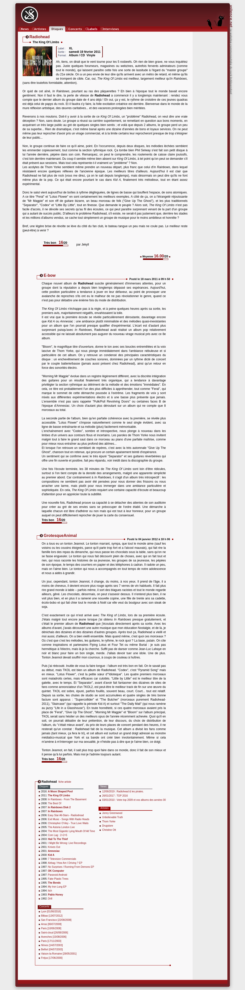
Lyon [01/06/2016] (51, 911)
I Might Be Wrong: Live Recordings (67, 843)
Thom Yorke (108, 821)
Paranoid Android (57, 874)
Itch (50, 890)
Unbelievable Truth (112, 817)
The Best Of (54, 803)
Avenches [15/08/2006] (54, 936)
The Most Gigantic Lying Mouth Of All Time (71, 831)
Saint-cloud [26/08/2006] (54, 932)
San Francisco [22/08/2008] (56, 920)
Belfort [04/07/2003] (52, 949)
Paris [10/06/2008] (51, 928)
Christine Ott (109, 830)
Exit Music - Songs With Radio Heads (68, 819)
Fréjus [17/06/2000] (52, 958)
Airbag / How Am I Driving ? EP (65, 863)
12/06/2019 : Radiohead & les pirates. (122, 791)
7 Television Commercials (62, 859)
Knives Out (54, 847)
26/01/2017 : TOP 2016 (115, 795)
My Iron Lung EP (57, 886)
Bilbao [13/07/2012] (52, 915)
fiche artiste (65, 781)
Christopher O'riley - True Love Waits (68, 823)
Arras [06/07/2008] (51, 924)
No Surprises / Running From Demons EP (71, 867)
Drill (50, 898)
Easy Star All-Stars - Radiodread (66, 815)
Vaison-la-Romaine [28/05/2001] (59, 953)
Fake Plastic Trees (58, 878)
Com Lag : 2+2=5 (57, 835)
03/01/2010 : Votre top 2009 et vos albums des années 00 (134, 800)
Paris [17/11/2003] (51, 941)
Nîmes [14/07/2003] (52, 945)
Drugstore (107, 825)
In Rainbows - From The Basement (67, 799)
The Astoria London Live (61, 827)
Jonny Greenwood (112, 813)
